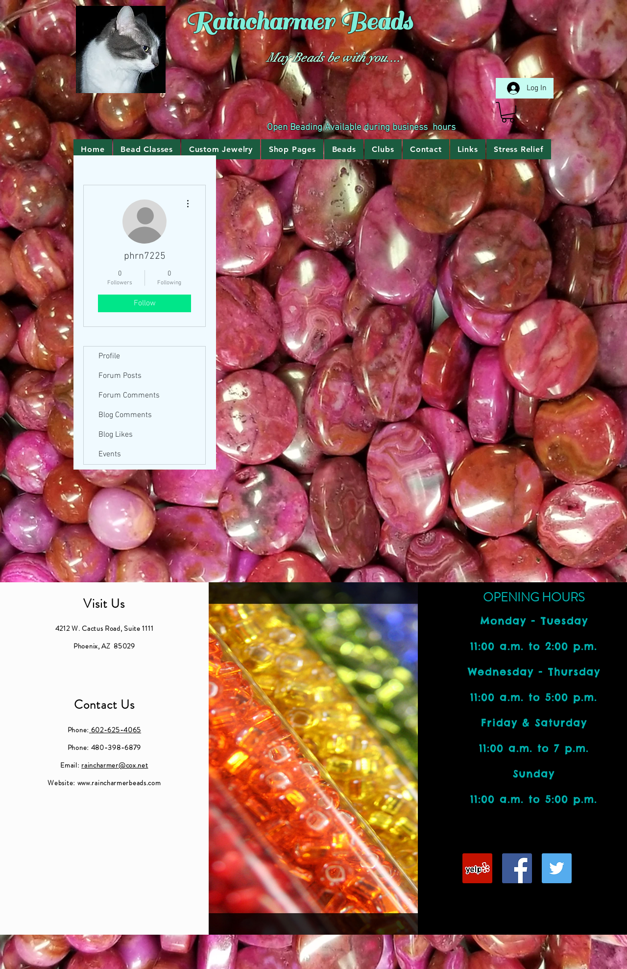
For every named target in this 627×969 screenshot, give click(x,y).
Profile (109, 356)
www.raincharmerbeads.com (119, 783)
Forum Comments (129, 395)
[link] (508, 112)
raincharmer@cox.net (114, 765)
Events (109, 454)
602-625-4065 (115, 730)
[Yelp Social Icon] (477, 868)
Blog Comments (125, 415)
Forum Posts (120, 376)
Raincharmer (259, 21)
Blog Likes (115, 435)
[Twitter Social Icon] (557, 868)
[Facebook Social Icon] (517, 868)
